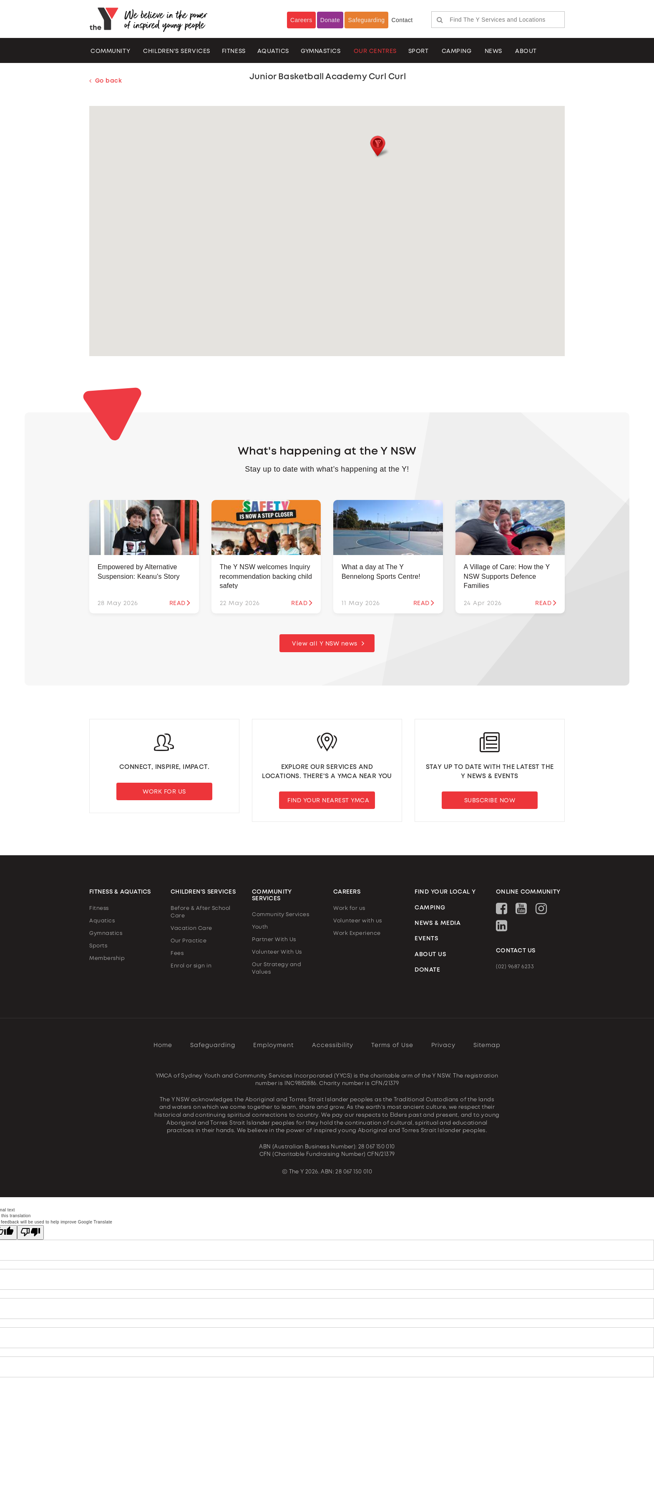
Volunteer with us (357, 921)
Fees (177, 953)
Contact (402, 20)
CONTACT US (516, 950)
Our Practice (188, 941)
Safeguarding (366, 20)
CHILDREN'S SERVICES (176, 51)
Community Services (280, 915)
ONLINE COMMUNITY (528, 892)
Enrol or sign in (191, 966)
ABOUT (526, 51)
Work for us (349, 908)
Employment (273, 1045)
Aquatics (102, 921)
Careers (301, 20)
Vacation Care (191, 928)
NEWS (493, 51)
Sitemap (487, 1045)
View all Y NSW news (324, 644)
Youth (260, 927)
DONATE (427, 970)
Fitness (99, 908)
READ (180, 603)
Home (162, 1045)
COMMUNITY (110, 51)
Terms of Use (392, 1045)
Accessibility (332, 1045)
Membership (107, 958)
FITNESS (234, 51)
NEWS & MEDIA (437, 923)
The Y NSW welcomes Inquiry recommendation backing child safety (266, 577)
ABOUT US (430, 954)
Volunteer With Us (277, 952)
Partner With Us (274, 940)
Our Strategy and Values (276, 969)
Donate (330, 20)
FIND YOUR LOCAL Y (445, 892)
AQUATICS (273, 51)
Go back (105, 81)
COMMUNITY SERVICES (272, 895)
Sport (418, 51)
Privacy (443, 1045)
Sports (98, 946)
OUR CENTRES (375, 51)
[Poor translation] (30, 1232)
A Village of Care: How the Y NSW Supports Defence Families (507, 577)
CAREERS (346, 892)
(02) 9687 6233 (515, 967)
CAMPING (457, 51)
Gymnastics (321, 51)
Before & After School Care (201, 912)
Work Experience (357, 933)
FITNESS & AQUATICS (120, 892)
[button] (377, 147)
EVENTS (426, 939)
